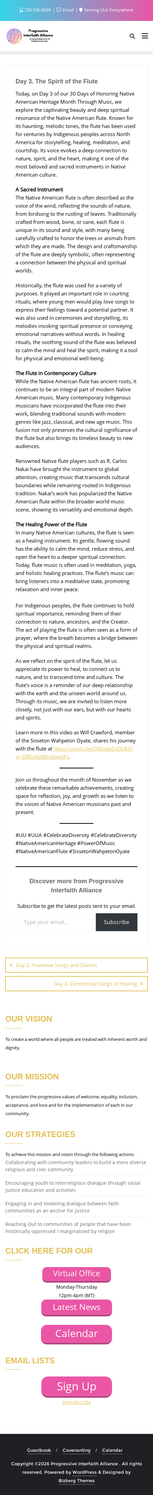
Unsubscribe (76, 1402)
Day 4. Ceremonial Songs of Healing (95, 983)
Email (65, 10)
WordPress (84, 1472)
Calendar (112, 1450)
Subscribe (116, 922)
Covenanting (77, 1450)
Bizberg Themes (77, 1480)
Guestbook (39, 1450)
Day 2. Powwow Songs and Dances (56, 965)
